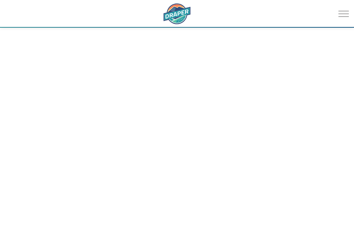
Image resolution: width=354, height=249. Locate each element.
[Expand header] (343, 14)
